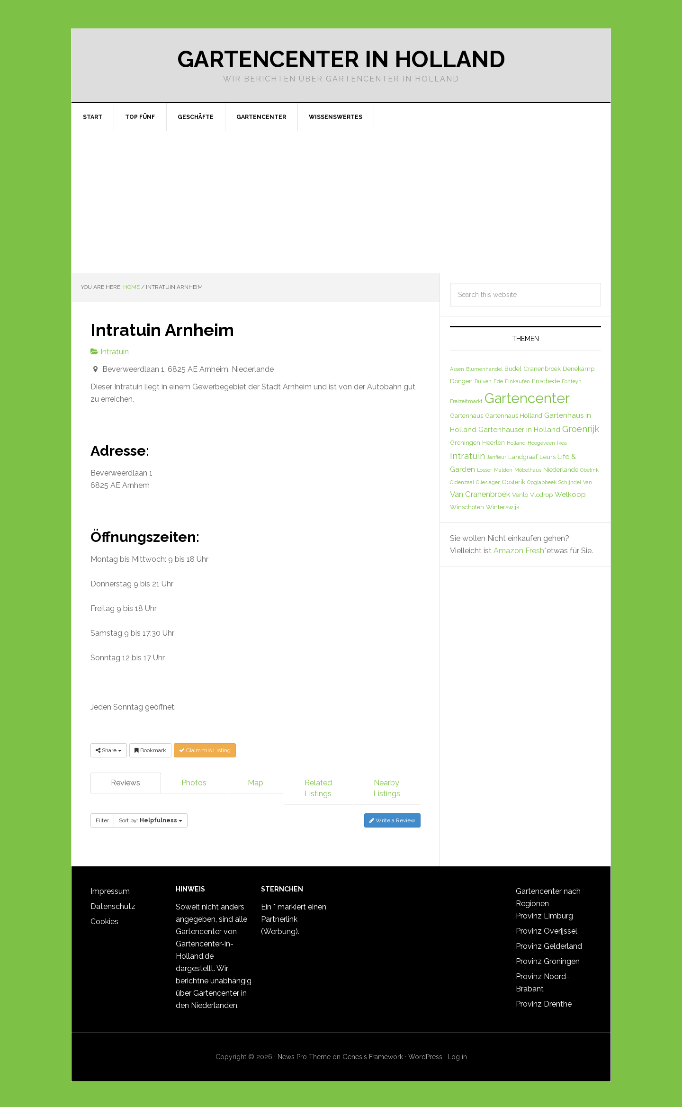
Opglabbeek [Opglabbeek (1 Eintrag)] (541, 482)
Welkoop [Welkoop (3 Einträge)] (570, 494)
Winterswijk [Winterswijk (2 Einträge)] (503, 507)
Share (109, 750)
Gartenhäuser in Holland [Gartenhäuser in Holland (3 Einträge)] (519, 429)
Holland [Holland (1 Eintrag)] (516, 443)
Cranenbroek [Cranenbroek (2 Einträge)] (542, 368)
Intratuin (109, 351)
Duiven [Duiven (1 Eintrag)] (483, 381)
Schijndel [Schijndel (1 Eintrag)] (569, 482)
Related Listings (318, 788)
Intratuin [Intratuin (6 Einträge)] (467, 455)
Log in (457, 1053)
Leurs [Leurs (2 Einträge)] (547, 456)
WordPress (425, 1053)
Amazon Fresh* (520, 550)
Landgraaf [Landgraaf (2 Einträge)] (523, 456)
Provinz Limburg (544, 912)
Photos (193, 782)
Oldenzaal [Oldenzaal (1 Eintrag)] (462, 482)
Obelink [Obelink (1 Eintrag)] (589, 470)
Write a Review (392, 819)
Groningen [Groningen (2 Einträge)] (465, 442)
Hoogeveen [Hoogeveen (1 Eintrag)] (541, 443)
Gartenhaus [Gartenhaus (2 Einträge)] (466, 415)
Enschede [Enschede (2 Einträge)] (546, 381)
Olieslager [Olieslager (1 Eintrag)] (488, 482)
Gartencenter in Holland (341, 59)
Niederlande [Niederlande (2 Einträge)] (560, 469)
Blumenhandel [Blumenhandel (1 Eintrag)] (484, 369)
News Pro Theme (304, 1053)
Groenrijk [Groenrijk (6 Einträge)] (580, 428)
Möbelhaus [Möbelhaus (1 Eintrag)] (527, 470)
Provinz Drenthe (544, 1000)
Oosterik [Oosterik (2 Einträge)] (513, 482)
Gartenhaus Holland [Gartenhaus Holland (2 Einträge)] (513, 415)
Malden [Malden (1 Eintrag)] (503, 470)
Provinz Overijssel (546, 927)
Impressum (110, 887)
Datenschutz (112, 903)
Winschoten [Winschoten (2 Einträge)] (467, 507)
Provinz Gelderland (549, 942)
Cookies (104, 918)
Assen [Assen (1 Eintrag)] (457, 369)
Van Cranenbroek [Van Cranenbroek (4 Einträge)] (480, 494)
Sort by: (150, 819)
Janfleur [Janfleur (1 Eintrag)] (496, 457)
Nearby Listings (386, 788)
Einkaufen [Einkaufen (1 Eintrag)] (517, 381)
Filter (102, 819)
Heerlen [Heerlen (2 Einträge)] (493, 442)
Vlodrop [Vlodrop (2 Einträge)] (541, 494)
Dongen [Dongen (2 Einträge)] (461, 381)
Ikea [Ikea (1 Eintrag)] (562, 443)
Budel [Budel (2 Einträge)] (512, 368)
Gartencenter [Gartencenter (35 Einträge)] (527, 398)
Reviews (125, 782)
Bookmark (150, 750)
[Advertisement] (341, 202)
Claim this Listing (205, 750)
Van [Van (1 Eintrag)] (587, 482)
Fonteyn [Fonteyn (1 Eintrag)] (572, 381)
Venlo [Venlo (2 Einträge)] (520, 494)
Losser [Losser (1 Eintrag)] (484, 470)
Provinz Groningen (548, 958)
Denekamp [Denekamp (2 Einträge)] (578, 368)
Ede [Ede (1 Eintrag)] (498, 381)
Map (255, 782)
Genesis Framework (372, 1053)
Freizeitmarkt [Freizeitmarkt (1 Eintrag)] (466, 401)
